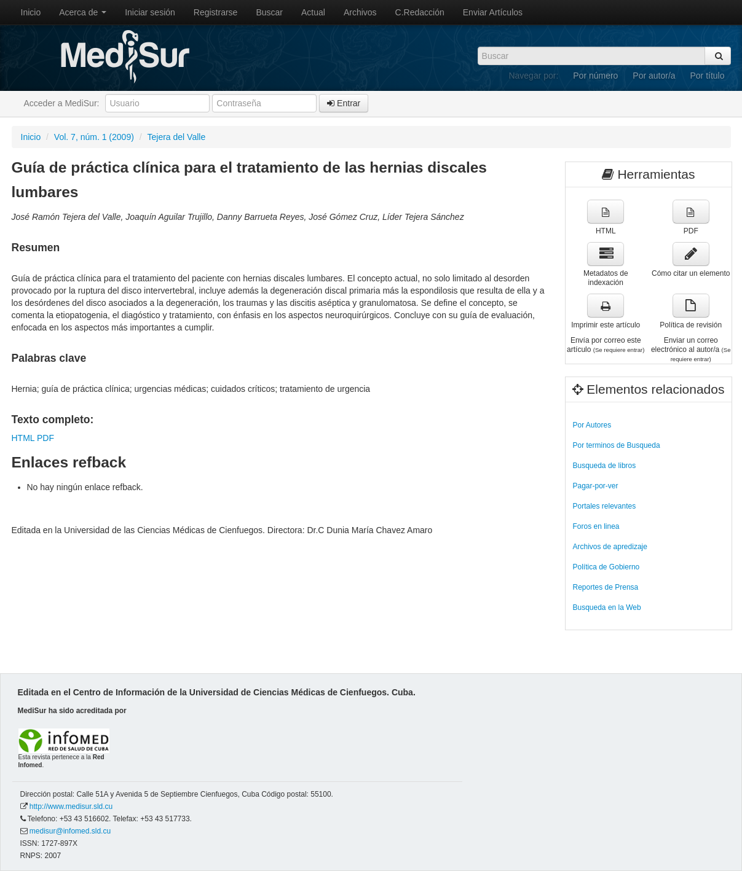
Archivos (360, 12)
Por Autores (592, 425)
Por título (707, 75)
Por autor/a (654, 75)
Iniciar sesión (150, 12)
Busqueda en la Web (607, 607)
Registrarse (216, 12)
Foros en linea (596, 526)
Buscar (269, 12)
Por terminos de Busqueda (616, 445)
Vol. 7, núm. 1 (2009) (94, 137)
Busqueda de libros (604, 465)
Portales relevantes (604, 506)
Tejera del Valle (177, 137)
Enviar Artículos (493, 12)
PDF (45, 438)
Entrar (343, 103)
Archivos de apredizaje (610, 546)
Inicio (31, 12)
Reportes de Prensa (606, 587)
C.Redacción (419, 12)
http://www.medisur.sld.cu (71, 806)
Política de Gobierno (606, 567)
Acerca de (82, 12)
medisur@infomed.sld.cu (70, 831)
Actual (313, 12)
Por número (595, 75)
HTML (23, 438)
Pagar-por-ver (595, 486)
